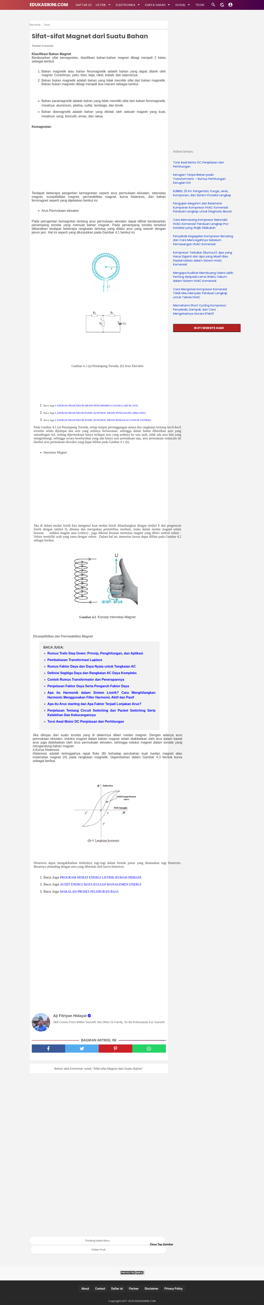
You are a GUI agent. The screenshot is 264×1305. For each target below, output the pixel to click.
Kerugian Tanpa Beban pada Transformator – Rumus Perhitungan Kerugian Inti (199, 179)
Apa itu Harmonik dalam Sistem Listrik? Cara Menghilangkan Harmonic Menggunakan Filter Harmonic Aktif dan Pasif (102, 695)
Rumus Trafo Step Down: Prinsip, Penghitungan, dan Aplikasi (95, 653)
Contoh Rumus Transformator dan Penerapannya (86, 679)
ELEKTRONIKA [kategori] (128, 4)
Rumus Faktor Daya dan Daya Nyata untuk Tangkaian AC (92, 666)
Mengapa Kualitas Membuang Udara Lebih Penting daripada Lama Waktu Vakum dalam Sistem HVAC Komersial (203, 277)
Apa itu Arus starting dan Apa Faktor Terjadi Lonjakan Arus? (94, 704)
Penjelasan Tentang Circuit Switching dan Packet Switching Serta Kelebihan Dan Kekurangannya (102, 713)
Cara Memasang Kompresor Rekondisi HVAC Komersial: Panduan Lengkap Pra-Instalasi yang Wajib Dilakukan (201, 224)
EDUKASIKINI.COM (49, 5)
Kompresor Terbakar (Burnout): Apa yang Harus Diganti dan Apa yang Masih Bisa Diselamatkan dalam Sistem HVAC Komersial (202, 259)
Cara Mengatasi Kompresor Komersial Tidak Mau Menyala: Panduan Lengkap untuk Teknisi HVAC (200, 293)
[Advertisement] (101, 160)
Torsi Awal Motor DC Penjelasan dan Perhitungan (86, 721)
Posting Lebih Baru (97, 1241)
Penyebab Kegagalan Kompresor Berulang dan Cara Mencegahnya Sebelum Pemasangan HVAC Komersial (203, 240)
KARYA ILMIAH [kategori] (158, 4)
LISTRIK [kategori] (104, 4)
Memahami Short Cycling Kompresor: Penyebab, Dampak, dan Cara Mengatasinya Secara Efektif (200, 309)
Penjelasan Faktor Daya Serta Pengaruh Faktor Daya (88, 686)
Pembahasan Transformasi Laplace (75, 660)
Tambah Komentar (42, 45)
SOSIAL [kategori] (183, 4)
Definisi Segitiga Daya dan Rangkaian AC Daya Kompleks (92, 673)
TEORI (199, 5)
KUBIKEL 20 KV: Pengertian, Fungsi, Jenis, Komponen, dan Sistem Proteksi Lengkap (202, 193)
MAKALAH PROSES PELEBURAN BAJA (89, 891)
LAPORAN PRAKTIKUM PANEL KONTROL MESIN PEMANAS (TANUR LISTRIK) (103, 420)
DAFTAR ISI (84, 5)
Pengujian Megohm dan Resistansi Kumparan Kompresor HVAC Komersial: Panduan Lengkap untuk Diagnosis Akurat (202, 207)
